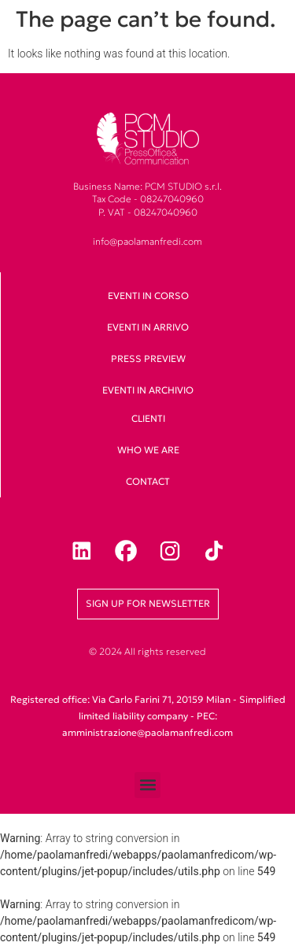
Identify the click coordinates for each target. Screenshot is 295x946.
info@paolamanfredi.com (147, 241)
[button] (147, 785)
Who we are (148, 450)
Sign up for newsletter (148, 603)
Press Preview (148, 358)
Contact (148, 481)
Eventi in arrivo (148, 327)
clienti (148, 418)
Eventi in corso (148, 295)
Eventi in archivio (148, 390)
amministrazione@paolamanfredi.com (147, 732)
